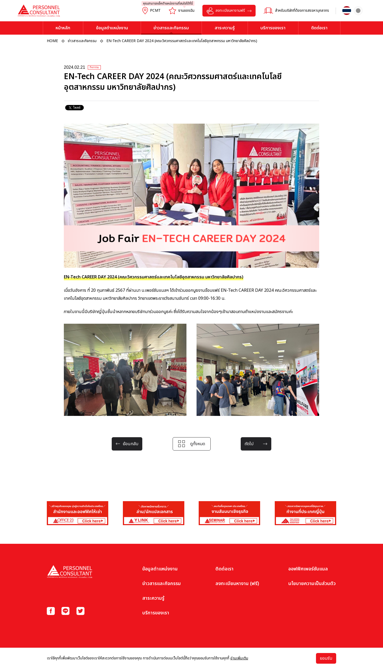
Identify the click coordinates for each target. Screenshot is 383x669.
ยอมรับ (326, 658)
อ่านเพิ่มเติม (239, 658)
